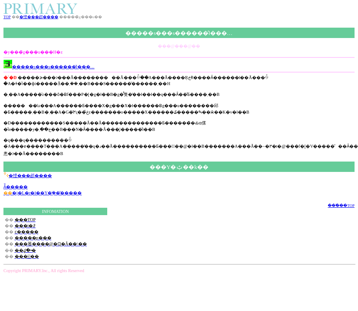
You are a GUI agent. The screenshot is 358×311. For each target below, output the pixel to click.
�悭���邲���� (38, 17)
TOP (7, 17)
